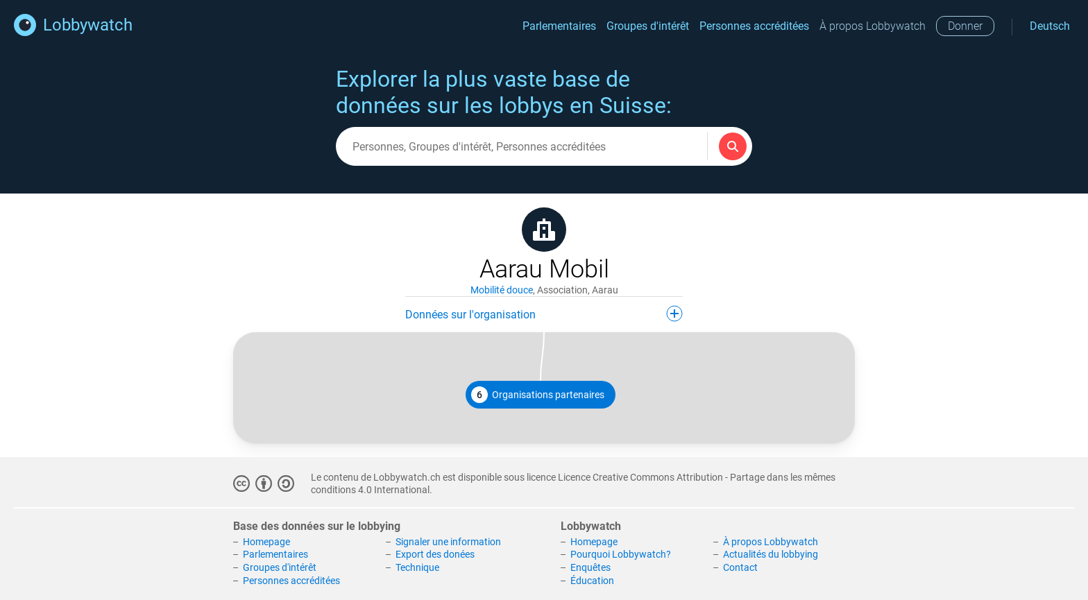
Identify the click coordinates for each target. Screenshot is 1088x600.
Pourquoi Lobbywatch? (620, 554)
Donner (965, 26)
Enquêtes (590, 567)
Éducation (592, 580)
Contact (740, 567)
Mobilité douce (501, 289)
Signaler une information (448, 541)
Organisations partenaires (537, 394)
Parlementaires (559, 26)
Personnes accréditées (754, 26)
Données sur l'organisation (544, 313)
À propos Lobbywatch (872, 26)
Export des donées (435, 554)
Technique (417, 567)
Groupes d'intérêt (647, 26)
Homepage (266, 541)
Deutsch (1050, 26)
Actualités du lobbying (770, 554)
